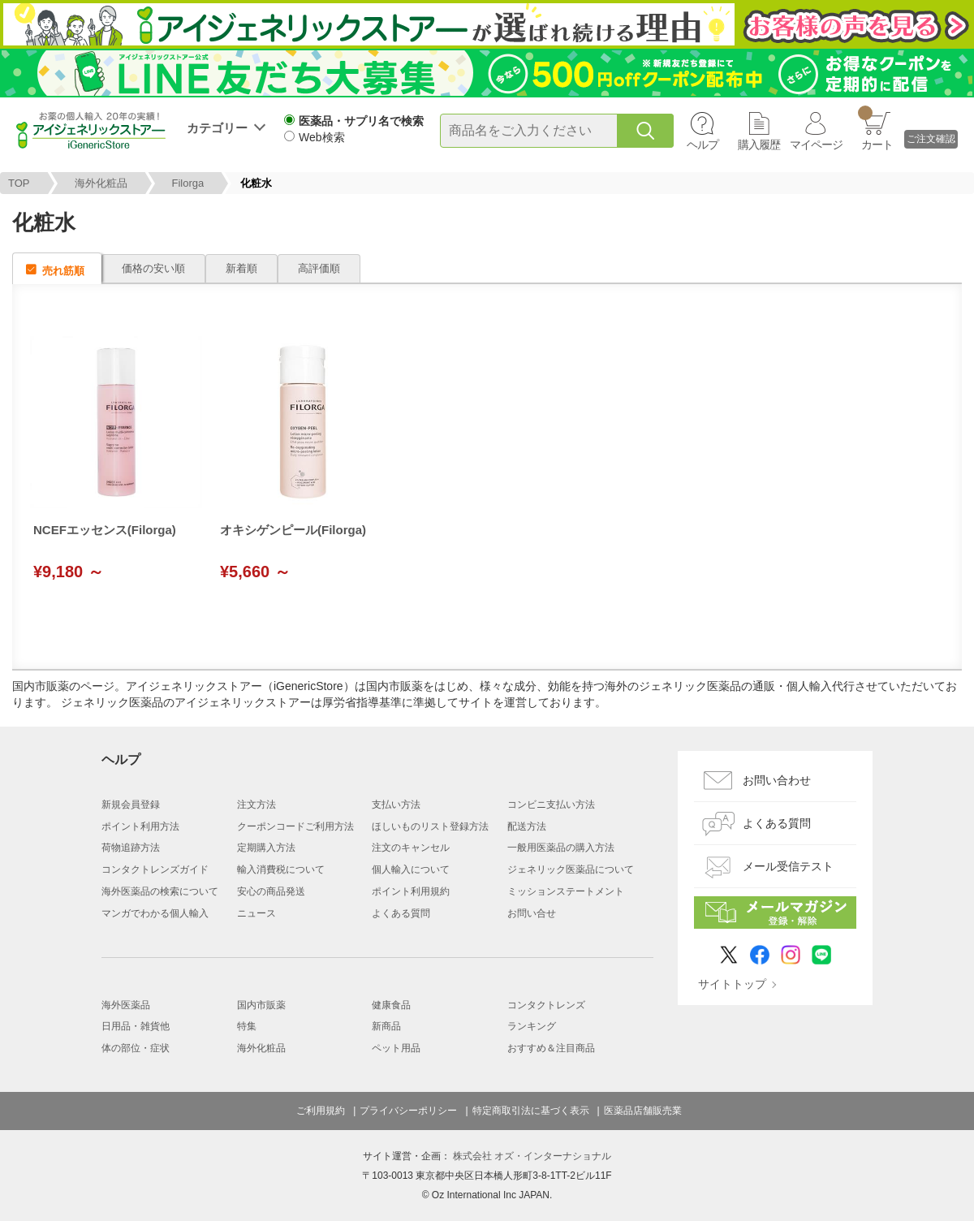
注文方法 (256, 804)
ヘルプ (702, 144)
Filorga (188, 183)
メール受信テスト (788, 866)
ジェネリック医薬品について (570, 869)
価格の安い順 (153, 268)
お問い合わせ (777, 780)
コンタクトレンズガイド (155, 869)
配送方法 (526, 826)
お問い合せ (531, 913)
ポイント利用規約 (411, 891)
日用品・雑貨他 (135, 1026)
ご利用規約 (320, 1110)
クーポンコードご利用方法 (295, 826)
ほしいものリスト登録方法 (430, 826)
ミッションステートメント (565, 891)
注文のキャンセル (411, 847)
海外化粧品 (101, 183)
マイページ (816, 144)
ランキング (531, 1026)
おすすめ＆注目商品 (551, 1048)
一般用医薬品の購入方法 (560, 847)
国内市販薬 (261, 1005)
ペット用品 (396, 1048)
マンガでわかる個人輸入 (155, 913)
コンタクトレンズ (546, 1005)
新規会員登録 (130, 804)
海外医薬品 (125, 1005)
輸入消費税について (281, 869)
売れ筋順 (63, 271)
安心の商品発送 (271, 891)
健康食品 (391, 1005)
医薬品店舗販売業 (643, 1110)
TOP (19, 183)
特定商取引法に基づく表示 (530, 1110)
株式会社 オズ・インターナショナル (532, 1156)
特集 (246, 1026)
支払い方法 (396, 804)
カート (875, 128)
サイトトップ (732, 983)
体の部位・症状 (135, 1048)
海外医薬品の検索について (159, 891)
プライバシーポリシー (408, 1110)
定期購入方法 (266, 847)
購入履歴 (759, 144)
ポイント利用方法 (140, 826)
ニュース (256, 913)
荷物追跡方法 (130, 847)
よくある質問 (401, 913)
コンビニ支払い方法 (551, 804)
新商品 (386, 1026)
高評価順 (319, 268)
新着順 (241, 268)
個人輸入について (411, 869)
